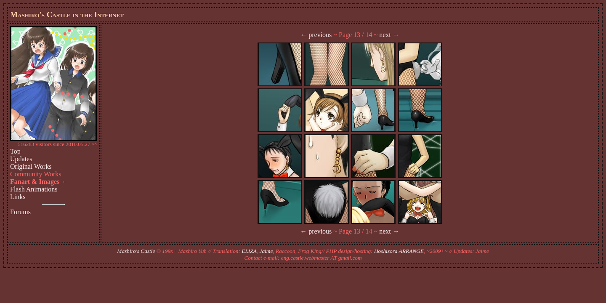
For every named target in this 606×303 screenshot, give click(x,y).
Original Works (30, 166)
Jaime (266, 251)
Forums (20, 211)
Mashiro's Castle (136, 251)
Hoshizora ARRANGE (399, 251)
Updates (21, 158)
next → (389, 34)
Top (15, 151)
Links (17, 196)
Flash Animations (33, 189)
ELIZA (249, 251)
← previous (316, 34)
